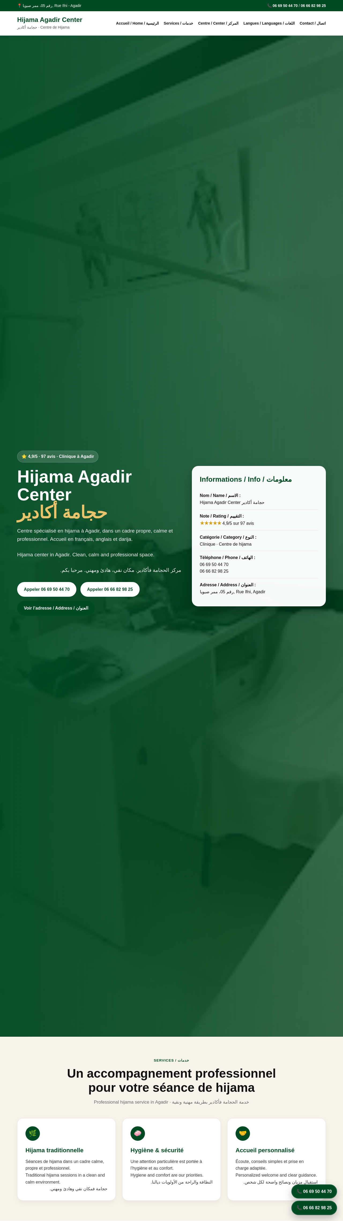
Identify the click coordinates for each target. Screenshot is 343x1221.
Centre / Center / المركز (218, 23)
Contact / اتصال (313, 23)
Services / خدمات (178, 23)
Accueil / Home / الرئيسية (137, 23)
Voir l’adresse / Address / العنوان (56, 608)
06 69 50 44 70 (285, 5)
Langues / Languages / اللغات (269, 23)
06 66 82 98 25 (313, 5)
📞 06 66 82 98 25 (314, 1207)
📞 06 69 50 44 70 (314, 1191)
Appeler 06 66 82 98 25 (110, 589)
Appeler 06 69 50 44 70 (47, 589)
